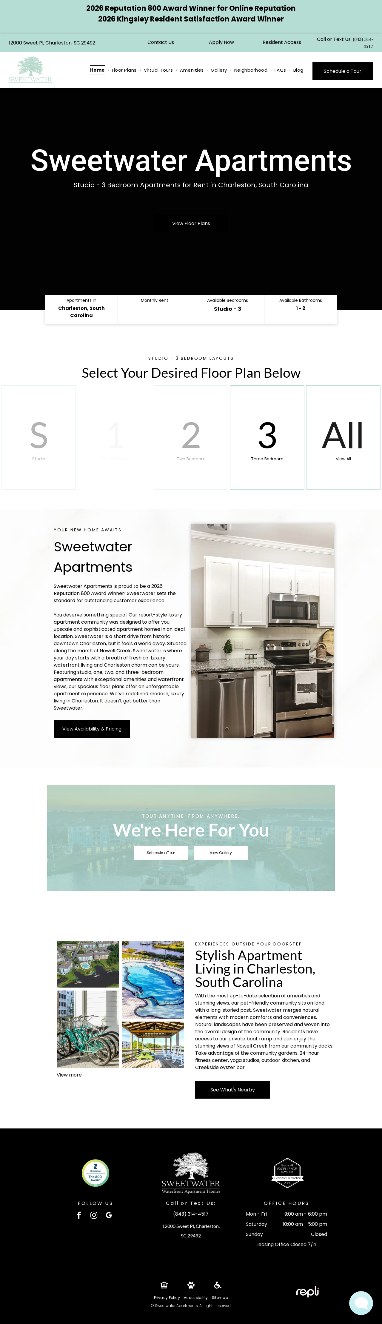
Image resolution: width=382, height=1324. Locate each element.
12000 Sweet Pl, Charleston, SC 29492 (52, 42)
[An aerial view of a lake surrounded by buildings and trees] (88, 964)
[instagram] (94, 1216)
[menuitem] (98, 70)
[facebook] (79, 1216)
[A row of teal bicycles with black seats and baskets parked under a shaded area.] (88, 1029)
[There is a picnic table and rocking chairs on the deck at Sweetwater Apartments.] (153, 1045)
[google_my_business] (109, 1216)
